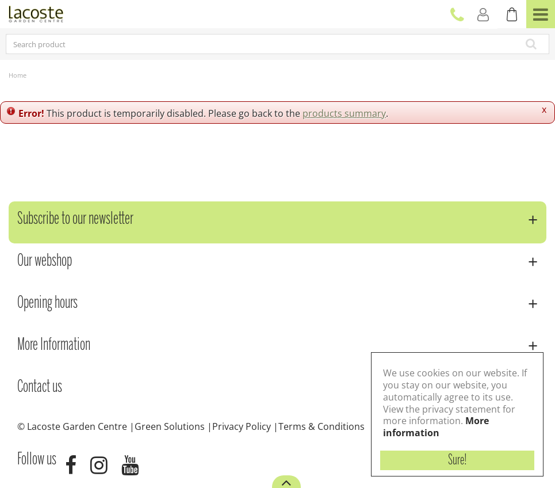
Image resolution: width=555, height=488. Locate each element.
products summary (344, 113)
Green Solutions (170, 426)
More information (436, 426)
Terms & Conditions (321, 426)
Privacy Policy (241, 426)
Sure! (457, 460)
